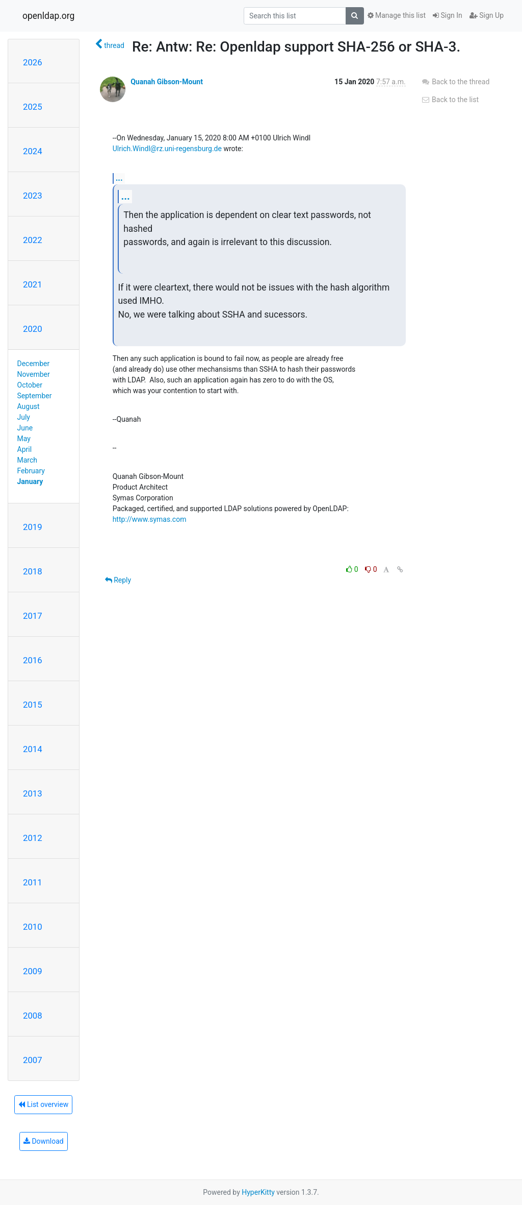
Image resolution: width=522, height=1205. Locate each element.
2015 (32, 705)
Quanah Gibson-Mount (166, 82)
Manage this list (397, 15)
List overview (43, 1104)
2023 (32, 195)
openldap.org (48, 16)
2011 (32, 882)
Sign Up (486, 15)
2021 (32, 284)
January (30, 481)
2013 (32, 793)
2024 (32, 151)
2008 (32, 1015)
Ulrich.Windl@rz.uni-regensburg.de (167, 148)
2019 (32, 527)
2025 (32, 107)
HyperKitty (258, 1192)
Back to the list (450, 99)
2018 (32, 571)
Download (43, 1141)
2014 (32, 749)
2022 (32, 240)
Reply (118, 580)
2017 (32, 616)
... (119, 178)
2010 (32, 927)
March (27, 460)
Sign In (447, 15)
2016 (32, 660)
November (33, 374)
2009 (32, 971)
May (24, 439)
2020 (32, 329)
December (33, 363)
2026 (32, 62)
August (28, 406)
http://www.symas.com (150, 519)
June (25, 428)
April (24, 449)
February (31, 471)
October (29, 385)
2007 (32, 1060)
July (23, 417)
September (34, 396)
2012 (32, 838)
